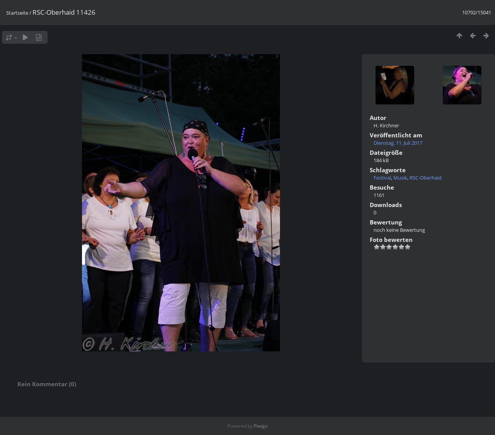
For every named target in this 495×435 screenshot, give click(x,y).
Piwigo (261, 426)
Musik (400, 177)
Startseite (17, 12)
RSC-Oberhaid (426, 177)
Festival (382, 177)
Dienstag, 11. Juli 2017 (398, 142)
